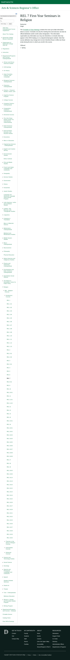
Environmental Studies (8, 154)
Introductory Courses (9, 296)
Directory (54, 641)
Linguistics (7, 214)
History (6, 184)
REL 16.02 (10, 431)
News (38, 633)
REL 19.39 (10, 534)
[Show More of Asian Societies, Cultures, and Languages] (2, 74)
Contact (14, 633)
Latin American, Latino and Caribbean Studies (10, 204)
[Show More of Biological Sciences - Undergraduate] (2, 80)
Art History (7, 70)
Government (7, 180)
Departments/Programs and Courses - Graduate (9, 610)
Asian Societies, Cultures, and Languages (8, 75)
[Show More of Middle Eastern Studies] (2, 238)
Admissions (55, 633)
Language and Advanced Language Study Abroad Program (9, 196)
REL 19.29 (10, 509)
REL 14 (9, 413)
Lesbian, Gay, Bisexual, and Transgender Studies (9, 210)
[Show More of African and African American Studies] (2, 62)
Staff (25, 638)
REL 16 (9, 424)
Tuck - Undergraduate (10, 592)
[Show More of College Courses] (2, 100)
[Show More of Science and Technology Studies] (2, 557)
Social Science (8, 562)
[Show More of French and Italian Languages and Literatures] (2, 167)
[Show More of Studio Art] (2, 585)
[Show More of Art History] (2, 70)
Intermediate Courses (9, 548)
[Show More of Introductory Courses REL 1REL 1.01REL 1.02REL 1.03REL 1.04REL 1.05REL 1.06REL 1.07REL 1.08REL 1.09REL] (4, 295)
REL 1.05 (9, 318)
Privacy (29, 655)
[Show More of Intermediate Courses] (4, 547)
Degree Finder (56, 636)
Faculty (26, 633)
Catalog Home (7, 617)
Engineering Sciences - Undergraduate (10, 145)
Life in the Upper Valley (43, 641)
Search (10, 23)
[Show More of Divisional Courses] (2, 114)
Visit (13, 636)
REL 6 (8, 374)
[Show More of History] (2, 184)
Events (39, 636)
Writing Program (8, 606)
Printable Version (7, 614)
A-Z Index (55, 638)
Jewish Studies (8, 191)
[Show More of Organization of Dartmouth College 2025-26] (1, 42)
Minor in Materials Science (9, 224)
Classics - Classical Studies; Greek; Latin (9, 91)
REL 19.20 (10, 484)
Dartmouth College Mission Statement (8, 38)
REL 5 (8, 371)
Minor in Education (9, 140)
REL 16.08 (10, 452)
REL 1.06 (9, 321)
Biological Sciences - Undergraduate (9, 81)
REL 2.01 (9, 353)
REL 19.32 (10, 516)
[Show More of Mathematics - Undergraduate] (2, 228)
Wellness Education (9, 596)
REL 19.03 (10, 470)
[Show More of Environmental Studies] (2, 154)
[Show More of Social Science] (2, 562)
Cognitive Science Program (9, 96)
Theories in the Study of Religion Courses (10, 543)
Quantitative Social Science (9, 276)
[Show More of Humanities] (2, 187)
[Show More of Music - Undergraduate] (2, 243)
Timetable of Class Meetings (31, 29)
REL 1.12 (9, 343)
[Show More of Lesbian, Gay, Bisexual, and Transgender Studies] (2, 208)
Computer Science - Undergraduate (9, 104)
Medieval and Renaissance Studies (9, 234)
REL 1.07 (9, 325)
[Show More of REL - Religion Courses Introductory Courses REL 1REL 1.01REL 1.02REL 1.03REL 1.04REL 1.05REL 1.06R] (3, 290)
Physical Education (9, 254)
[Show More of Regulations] (1, 49)
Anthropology (7, 67)
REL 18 (9, 463)
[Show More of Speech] (2, 577)
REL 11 (9, 396)
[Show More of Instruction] (1, 52)
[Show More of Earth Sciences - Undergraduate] (2, 126)
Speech (6, 577)
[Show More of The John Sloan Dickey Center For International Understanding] (2, 118)
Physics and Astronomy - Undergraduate (8, 265)
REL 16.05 (10, 442)
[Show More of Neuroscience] (2, 248)
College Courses (8, 100)
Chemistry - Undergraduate (8, 86)
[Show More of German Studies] (2, 177)
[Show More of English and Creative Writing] (2, 149)
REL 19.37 (10, 527)
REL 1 (8, 300)
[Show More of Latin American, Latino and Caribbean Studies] (2, 202)
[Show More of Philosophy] (2, 251)
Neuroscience (7, 247)
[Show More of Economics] (2, 137)
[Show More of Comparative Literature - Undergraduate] (2, 108)
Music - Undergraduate (8, 243)
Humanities (7, 187)
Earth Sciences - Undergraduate (8, 126)
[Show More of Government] (2, 180)
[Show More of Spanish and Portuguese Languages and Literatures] (2, 569)
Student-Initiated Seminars (8, 581)
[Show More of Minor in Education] (2, 140)
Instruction (6, 52)
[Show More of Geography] (2, 173)
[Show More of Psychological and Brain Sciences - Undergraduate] (2, 269)
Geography (7, 173)
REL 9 (8, 385)
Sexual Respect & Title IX (43, 647)
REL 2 (8, 350)
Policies (34, 655)
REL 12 (9, 406)
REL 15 (9, 417)
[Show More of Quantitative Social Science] (2, 276)
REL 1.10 (9, 335)
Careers (39, 638)
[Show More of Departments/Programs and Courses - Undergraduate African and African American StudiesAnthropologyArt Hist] (1, 56)
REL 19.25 (10, 498)
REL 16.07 (10, 449)
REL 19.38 (10, 530)
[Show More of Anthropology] (2, 67)
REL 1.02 (9, 307)
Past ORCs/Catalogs (8, 621)
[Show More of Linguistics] (2, 215)
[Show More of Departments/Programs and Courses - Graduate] (1, 609)
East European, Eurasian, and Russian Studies (8, 132)
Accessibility (40, 644)
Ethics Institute (8, 158)
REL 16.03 (10, 435)
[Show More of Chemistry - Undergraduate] (2, 85)
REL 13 (9, 410)
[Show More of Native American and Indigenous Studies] (2, 258)
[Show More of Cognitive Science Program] (2, 95)
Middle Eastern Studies (8, 238)
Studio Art (6, 585)
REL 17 (9, 459)
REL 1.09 (9, 332)
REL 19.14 (10, 477)
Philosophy (7, 251)
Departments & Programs (59, 647)
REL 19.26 (10, 502)
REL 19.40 (10, 537)
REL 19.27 (10, 506)
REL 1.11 (9, 339)
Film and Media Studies (8, 163)
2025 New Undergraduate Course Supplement (9, 29)
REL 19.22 (10, 488)
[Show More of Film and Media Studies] (2, 162)
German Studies (8, 177)
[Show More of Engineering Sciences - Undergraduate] (2, 144)
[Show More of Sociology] (2, 566)
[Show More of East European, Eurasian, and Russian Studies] (2, 130)
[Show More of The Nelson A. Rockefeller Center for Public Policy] (2, 280)
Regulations (6, 48)
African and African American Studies (9, 63)
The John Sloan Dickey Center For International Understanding (9, 120)
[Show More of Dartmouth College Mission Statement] (1, 37)
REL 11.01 (10, 399)
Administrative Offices (58, 644)
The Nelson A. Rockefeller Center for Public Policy (10, 282)
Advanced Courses (8, 553)
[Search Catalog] (7, 21)
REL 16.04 (10, 438)
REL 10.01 (10, 392)
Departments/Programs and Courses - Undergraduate (9, 57)
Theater (6, 589)
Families (26, 644)
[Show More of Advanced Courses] (4, 552)
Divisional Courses (9, 114)
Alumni (26, 641)
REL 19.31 (10, 513)
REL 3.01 (9, 364)
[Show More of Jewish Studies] (2, 191)
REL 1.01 (9, 304)
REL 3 (8, 360)
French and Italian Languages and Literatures (9, 169)
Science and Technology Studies (9, 558)
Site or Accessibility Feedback (44, 655)
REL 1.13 (9, 346)
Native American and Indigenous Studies (9, 259)
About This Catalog (8, 34)
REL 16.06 (10, 445)
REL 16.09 (10, 456)
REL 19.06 (10, 474)
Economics (7, 137)
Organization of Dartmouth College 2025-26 (8, 44)
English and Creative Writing (9, 149)
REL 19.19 (10, 481)
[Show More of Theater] (2, 589)
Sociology (6, 565)
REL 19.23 (10, 491)
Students (26, 636)
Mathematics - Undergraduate (8, 229)
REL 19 (9, 467)
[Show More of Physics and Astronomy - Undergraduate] (2, 263)
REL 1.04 (9, 314)
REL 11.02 (10, 403)
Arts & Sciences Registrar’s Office (20, 7)
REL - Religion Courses (9, 291)
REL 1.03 (9, 311)
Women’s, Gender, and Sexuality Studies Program (10, 601)
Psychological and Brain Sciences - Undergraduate (9, 271)
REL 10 (9, 389)
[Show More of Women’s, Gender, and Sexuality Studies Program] (2, 599)
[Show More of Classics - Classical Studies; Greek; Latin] (2, 90)
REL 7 (8, 378)
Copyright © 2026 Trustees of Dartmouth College (14, 654)
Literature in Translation (7, 219)
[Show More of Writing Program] (2, 606)
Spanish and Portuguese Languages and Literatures (8, 571)
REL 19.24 (10, 495)
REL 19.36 (10, 523)
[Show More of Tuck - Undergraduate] (2, 592)
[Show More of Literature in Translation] (2, 218)
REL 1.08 (9, 328)
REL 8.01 (9, 381)
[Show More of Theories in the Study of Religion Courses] (4, 541)
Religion (6, 287)
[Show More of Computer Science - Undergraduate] (2, 103)
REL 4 (8, 367)
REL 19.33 (10, 520)
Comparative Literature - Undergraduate (8, 110)
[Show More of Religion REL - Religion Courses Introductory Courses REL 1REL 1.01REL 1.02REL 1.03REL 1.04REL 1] (2, 287)
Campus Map (15, 638)
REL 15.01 (10, 420)
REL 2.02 (9, 357)
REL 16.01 (10, 428)
